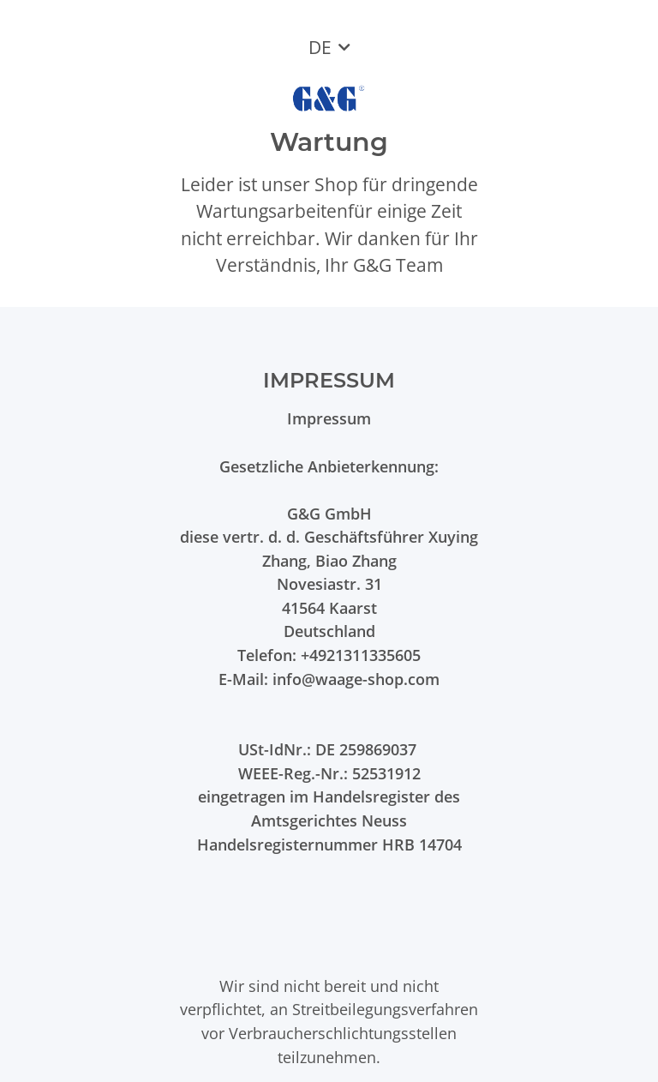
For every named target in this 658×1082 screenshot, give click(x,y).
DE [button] (320, 47)
